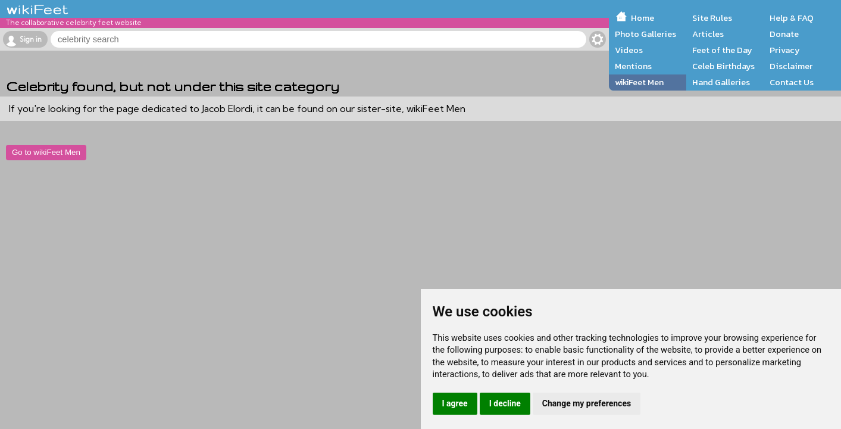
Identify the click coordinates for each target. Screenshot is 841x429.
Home (642, 17)
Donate (784, 34)
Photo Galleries (645, 34)
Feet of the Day (722, 50)
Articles (708, 34)
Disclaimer (791, 66)
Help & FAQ (792, 17)
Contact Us (792, 82)
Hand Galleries (721, 82)
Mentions (633, 66)
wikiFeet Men (639, 82)
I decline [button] (505, 403)
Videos (629, 50)
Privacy (785, 50)
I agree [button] (455, 403)
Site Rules (712, 17)
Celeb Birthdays (723, 66)
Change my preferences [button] (586, 403)
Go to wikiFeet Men (46, 152)
